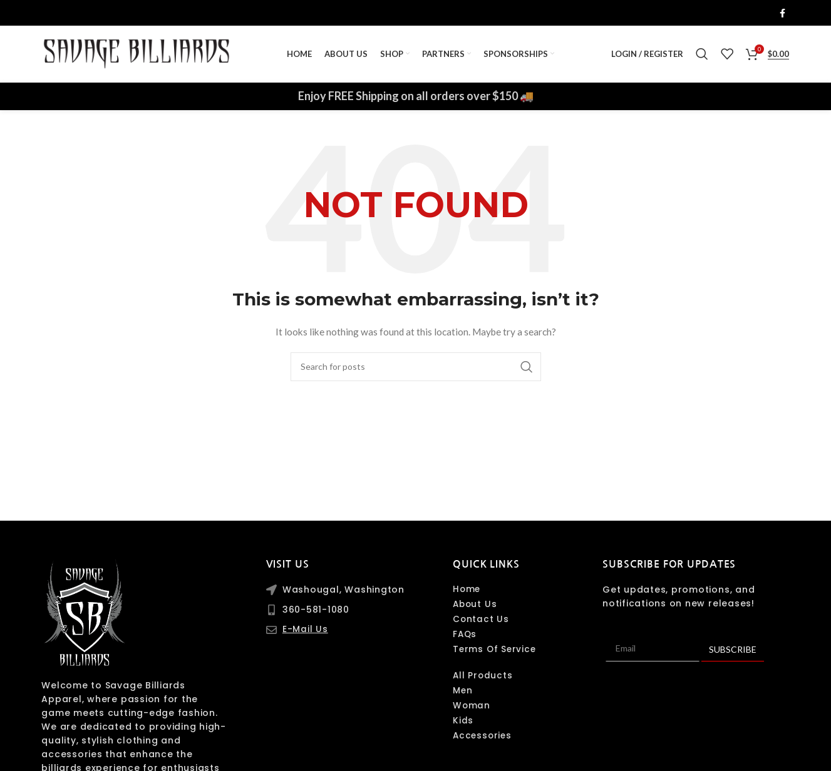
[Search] (702, 57)
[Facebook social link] (782, 13)
